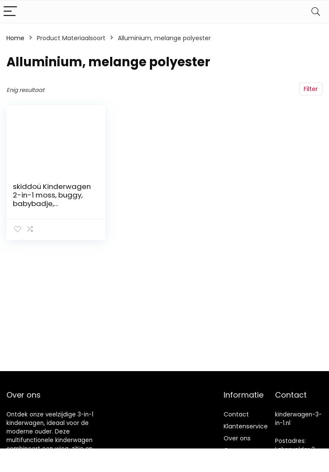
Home (15, 38)
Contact (236, 414)
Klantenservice (246, 426)
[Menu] (10, 11)
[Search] (315, 11)
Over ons (237, 438)
